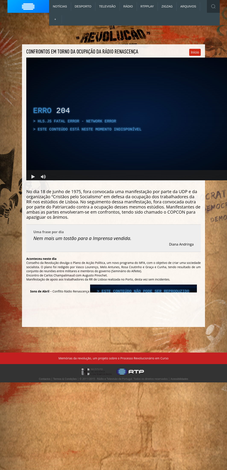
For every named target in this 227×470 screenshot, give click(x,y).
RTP (147, 6)
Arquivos (188, 6)
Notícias (60, 6)
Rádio (128, 6)
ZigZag (167, 6)
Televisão (107, 6)
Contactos (44, 378)
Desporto (83, 6)
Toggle (213, 6)
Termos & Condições (65, 378)
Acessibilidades (179, 378)
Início (195, 52)
